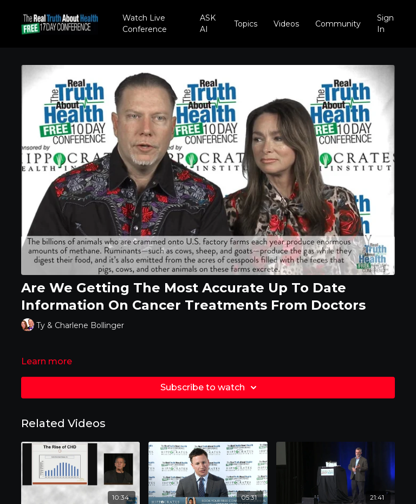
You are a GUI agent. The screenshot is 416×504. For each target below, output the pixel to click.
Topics (245, 24)
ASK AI (208, 23)
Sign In (385, 23)
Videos (286, 24)
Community (338, 24)
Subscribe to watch (210, 387)
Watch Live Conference (144, 23)
